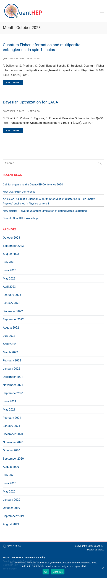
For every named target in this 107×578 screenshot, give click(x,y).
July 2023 (9, 262)
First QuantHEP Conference (19, 191)
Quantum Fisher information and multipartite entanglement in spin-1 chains (41, 47)
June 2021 (9, 401)
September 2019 (13, 516)
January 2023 (11, 303)
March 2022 (10, 352)
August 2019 (11, 524)
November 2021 (13, 385)
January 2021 (11, 426)
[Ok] (102, 568)
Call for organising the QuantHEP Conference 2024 (33, 184)
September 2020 (13, 458)
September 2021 (13, 393)
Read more (13, 82)
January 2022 (11, 368)
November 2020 (13, 442)
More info (58, 572)
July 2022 (9, 335)
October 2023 (11, 237)
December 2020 (13, 434)
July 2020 (9, 475)
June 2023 (9, 270)
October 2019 (11, 508)
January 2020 (11, 499)
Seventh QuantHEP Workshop (20, 218)
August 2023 (11, 254)
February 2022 (12, 360)
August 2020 (11, 466)
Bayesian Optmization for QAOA (30, 102)
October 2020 (11, 450)
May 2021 (9, 409)
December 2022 (13, 311)
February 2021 (12, 417)
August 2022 (11, 327)
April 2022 (9, 344)
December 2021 (13, 377)
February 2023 (12, 295)
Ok (45, 572)
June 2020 (9, 483)
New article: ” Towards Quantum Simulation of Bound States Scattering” (45, 210)
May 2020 (9, 491)
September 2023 (13, 245)
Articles (33, 58)
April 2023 (9, 286)
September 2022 (13, 319)
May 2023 (9, 278)
